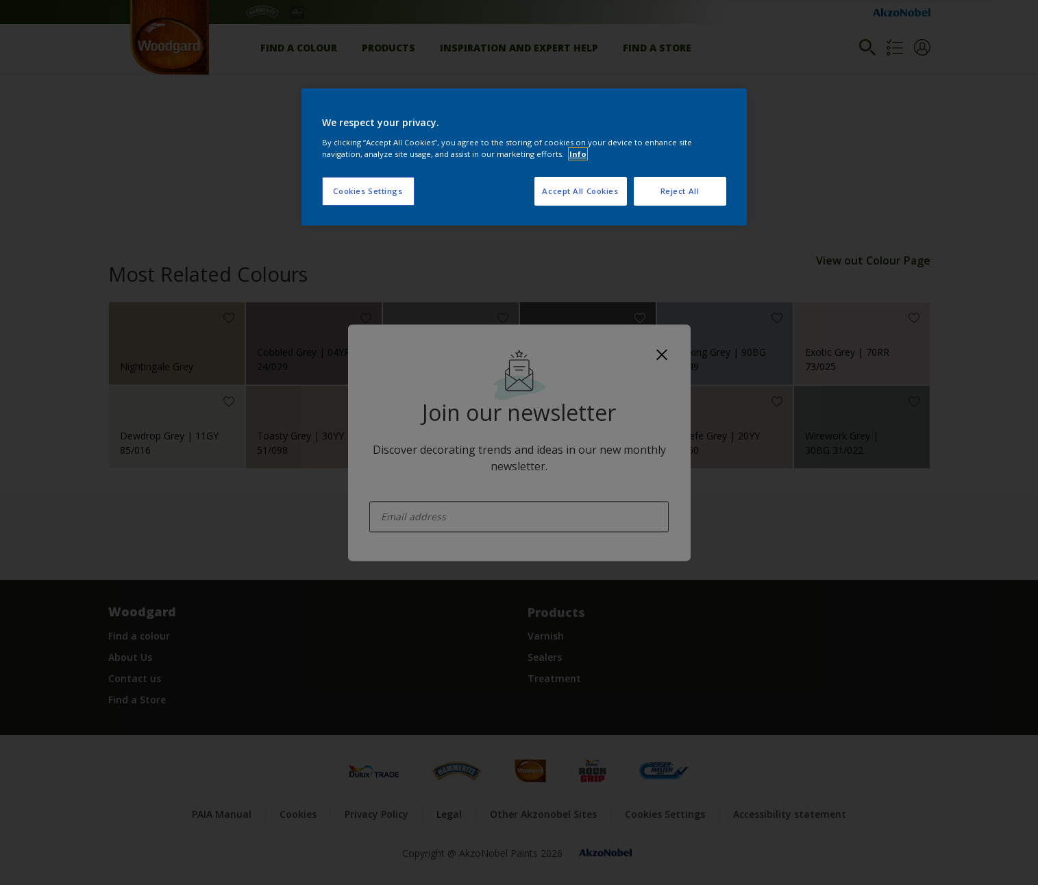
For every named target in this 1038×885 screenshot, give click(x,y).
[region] (524, 157)
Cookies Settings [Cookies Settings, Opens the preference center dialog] (367, 191)
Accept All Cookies (580, 191)
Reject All (680, 191)
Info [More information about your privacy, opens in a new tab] (577, 154)
